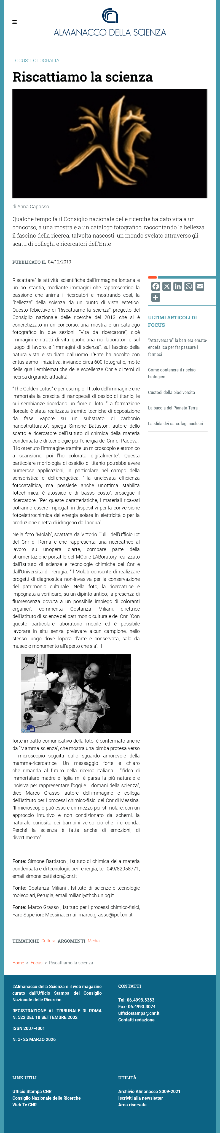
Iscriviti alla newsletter (140, 1098)
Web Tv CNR (24, 1104)
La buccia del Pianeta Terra (173, 408)
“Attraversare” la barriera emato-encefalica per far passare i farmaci (177, 347)
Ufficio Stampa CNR (32, 1091)
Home (18, 962)
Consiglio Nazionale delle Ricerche (46, 1098)
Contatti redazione (136, 1020)
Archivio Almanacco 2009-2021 (149, 1091)
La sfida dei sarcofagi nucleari (175, 423)
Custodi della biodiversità (171, 392)
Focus (36, 962)
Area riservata (132, 1104)
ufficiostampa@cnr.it (138, 1013)
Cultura (48, 940)
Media (94, 940)
